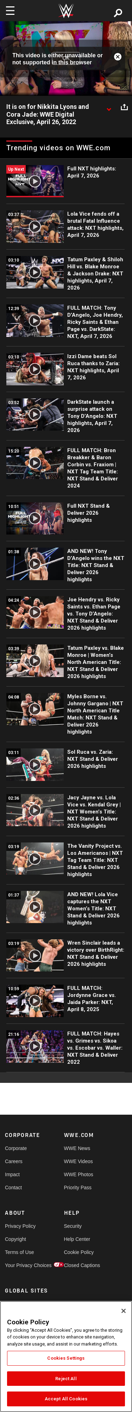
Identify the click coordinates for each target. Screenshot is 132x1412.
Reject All (65, 1378)
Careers (14, 1161)
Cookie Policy (79, 1252)
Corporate (16, 1148)
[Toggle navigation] (10, 10)
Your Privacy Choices (19, 1265)
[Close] (123, 1311)
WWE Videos (78, 1161)
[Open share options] (124, 107)
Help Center (77, 1239)
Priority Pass (78, 1187)
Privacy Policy (19, 1226)
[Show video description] (109, 107)
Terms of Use (19, 1252)
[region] (66, 1356)
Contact (13, 1187)
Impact (12, 1174)
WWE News (77, 1148)
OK (65, 58)
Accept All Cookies (66, 1398)
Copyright (15, 1239)
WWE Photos (78, 1174)
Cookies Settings (65, 1358)
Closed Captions (79, 1265)
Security (73, 1226)
